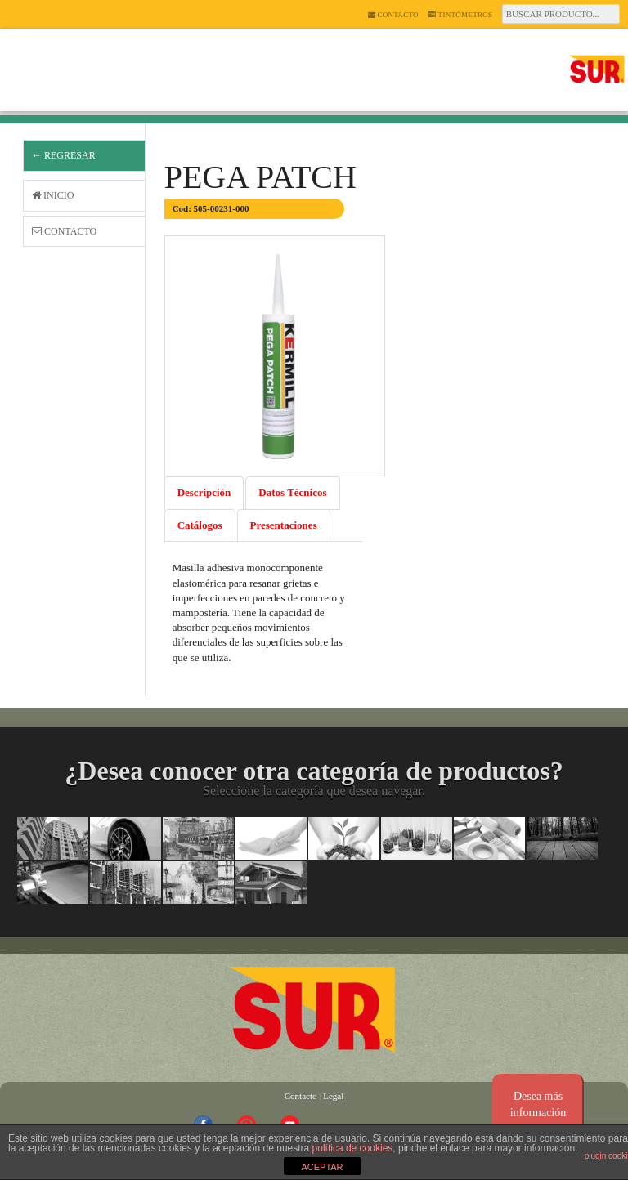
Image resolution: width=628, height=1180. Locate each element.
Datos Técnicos (292, 492)
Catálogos (199, 525)
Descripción (204, 492)
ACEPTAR (322, 1167)
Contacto (393, 15)
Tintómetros (460, 15)
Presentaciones (283, 525)
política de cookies (352, 1148)
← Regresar (64, 155)
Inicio (53, 195)
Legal (333, 1096)
